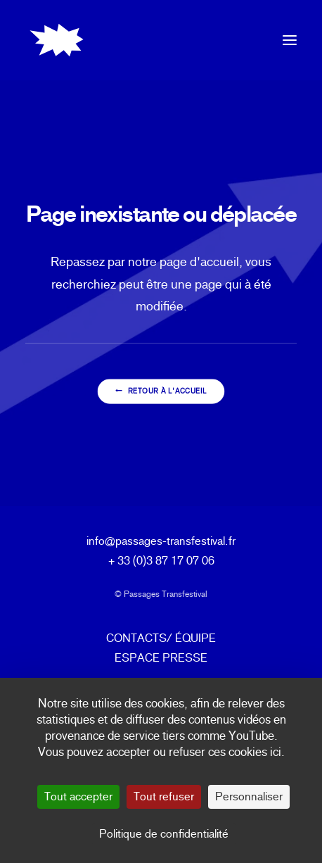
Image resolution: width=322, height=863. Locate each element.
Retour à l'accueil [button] (160, 391)
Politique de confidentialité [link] (163, 834)
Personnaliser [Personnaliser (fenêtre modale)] (249, 796)
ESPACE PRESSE (161, 658)
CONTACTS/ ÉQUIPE (161, 638)
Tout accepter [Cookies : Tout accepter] (78, 796)
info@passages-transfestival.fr (161, 541)
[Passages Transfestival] (56, 40)
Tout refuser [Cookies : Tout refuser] (164, 796)
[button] (289, 40)
